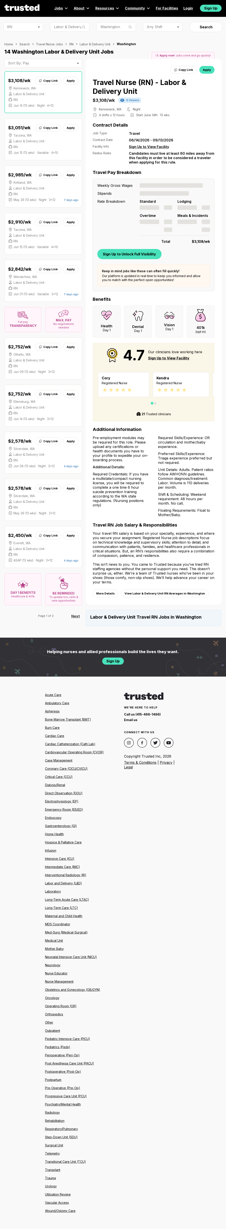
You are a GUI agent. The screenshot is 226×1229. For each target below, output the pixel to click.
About (82, 8)
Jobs (61, 8)
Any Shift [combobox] (154, 27)
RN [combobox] (9, 27)
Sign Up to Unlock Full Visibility (129, 254)
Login (188, 8)
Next (75, 616)
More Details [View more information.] (105, 593)
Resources (107, 8)
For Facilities (167, 8)
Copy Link (48, 80)
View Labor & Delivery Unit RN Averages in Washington (164, 593)
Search (206, 27)
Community (138, 8)
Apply (71, 80)
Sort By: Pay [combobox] (18, 63)
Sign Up (210, 8)
